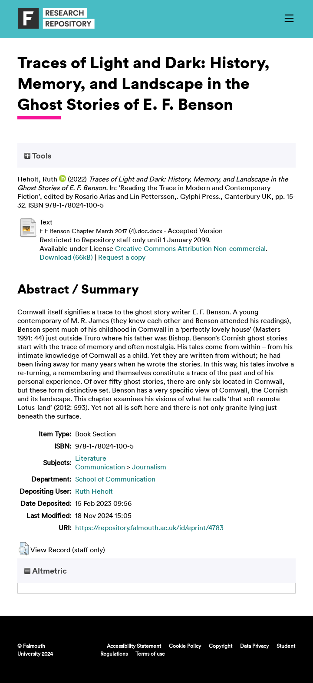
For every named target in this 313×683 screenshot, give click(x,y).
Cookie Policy (185, 646)
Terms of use (150, 653)
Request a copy (121, 257)
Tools (37, 155)
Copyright (220, 646)
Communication (100, 466)
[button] (24, 548)
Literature (90, 458)
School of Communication (115, 479)
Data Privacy (254, 646)
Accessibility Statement (134, 646)
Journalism (149, 466)
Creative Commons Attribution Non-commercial (190, 248)
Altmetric (45, 570)
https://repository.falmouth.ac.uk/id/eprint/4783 (149, 527)
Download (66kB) (66, 257)
